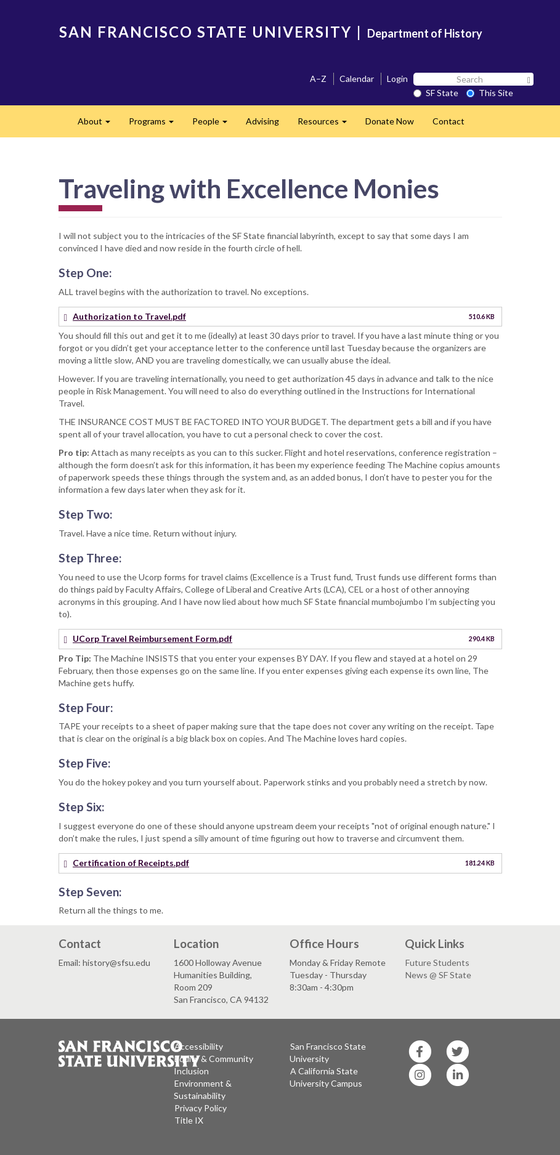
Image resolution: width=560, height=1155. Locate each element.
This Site (489, 92)
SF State (435, 92)
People (214, 125)
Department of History (424, 33)
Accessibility (198, 1046)
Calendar (356, 78)
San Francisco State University (328, 1052)
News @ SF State (438, 975)
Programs (156, 125)
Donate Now (389, 121)
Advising (262, 121)
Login (397, 78)
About (99, 125)
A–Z (318, 78)
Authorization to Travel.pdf (129, 316)
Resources (327, 125)
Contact (448, 121)
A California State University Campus (326, 1077)
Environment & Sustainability (203, 1089)
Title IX (188, 1120)
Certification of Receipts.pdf (131, 862)
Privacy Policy (200, 1108)
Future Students (437, 962)
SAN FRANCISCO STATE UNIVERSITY (205, 32)
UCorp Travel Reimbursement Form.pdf (152, 638)
